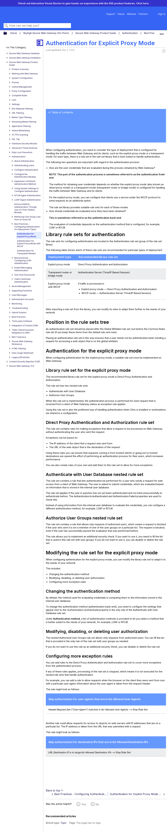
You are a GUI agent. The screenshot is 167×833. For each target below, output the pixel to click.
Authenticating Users (24, 165)
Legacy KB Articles (21, 357)
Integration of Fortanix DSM (25, 325)
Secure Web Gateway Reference (22, 342)
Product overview (20, 69)
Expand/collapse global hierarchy (7, 33)
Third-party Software (22, 321)
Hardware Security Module (24, 143)
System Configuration (22, 78)
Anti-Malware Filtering (22, 108)
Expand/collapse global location (162, 32)
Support (110, 13)
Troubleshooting (20, 308)
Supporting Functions (22, 290)
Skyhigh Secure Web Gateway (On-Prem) (46, 33)
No (97, 804)
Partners (143, 13)
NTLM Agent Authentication (27, 195)
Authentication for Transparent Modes (26, 252)
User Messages (19, 295)
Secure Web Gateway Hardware (24, 53)
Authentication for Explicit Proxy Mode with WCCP (28, 244)
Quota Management (21, 286)
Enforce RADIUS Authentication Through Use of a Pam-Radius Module (25, 208)
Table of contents (62, 112)
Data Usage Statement (22, 353)
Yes (83, 804)
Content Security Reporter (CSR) (24, 361)
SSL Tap (16, 139)
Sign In (161, 13)
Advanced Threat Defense (24, 148)
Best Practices (19, 317)
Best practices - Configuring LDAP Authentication (22, 261)
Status (121, 13)
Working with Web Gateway (25, 73)
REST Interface (19, 337)
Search (6, 25)
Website (131, 13)
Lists (14, 100)
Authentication (130, 33)
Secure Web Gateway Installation (25, 58)
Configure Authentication (26, 170)
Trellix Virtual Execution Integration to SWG (23, 331)
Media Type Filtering (21, 117)
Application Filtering (21, 126)
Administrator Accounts (23, 299)
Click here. (142, 3)
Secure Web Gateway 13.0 (21, 366)
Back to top (53, 790)
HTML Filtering (19, 348)
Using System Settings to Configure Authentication (26, 189)
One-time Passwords (24, 275)
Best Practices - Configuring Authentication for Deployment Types (27, 227)
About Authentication (24, 161)
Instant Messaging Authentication (23, 269)
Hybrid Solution (19, 312)
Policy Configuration (21, 91)
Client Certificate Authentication (22, 280)
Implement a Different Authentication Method (25, 182)
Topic (63, 822)
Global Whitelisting (21, 130)
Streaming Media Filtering (24, 121)
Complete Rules (19, 95)
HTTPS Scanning (20, 135)
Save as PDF (163, 51)
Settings (16, 104)
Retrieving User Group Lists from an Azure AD (27, 218)
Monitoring (17, 303)
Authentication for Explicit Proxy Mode (26, 235)
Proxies (15, 82)
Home (14, 33)
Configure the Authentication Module (25, 175)
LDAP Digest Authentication (27, 200)
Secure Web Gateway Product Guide (96, 33)
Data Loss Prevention (22, 152)
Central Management (22, 87)
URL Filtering (18, 113)
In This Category (16, 47)
